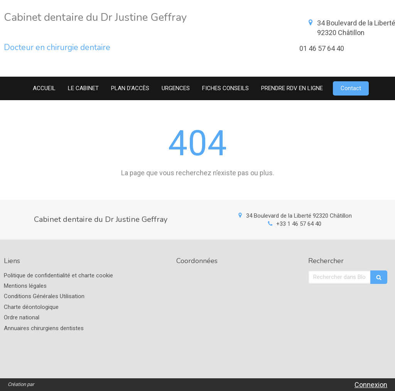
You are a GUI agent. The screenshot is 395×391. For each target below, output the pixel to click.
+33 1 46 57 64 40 (298, 223)
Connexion (370, 385)
